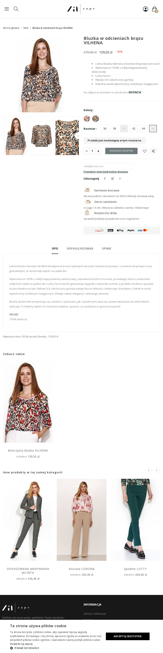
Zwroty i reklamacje (95, 613)
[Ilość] (92, 151)
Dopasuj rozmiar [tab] (80, 248)
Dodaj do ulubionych (145, 151)
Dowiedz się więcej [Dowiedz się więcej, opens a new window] (21, 644)
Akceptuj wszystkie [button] (128, 636)
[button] (56, 648)
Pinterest (120, 179)
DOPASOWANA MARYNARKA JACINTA (28, 571)
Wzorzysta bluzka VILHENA (28, 450)
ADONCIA (135, 92)
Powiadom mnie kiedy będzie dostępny (106, 171)
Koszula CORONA (82, 569)
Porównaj (153, 151)
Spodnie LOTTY (135, 569)
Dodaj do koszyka (121, 150)
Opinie (106, 248)
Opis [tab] (55, 248)
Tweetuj (112, 179)
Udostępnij (105, 179)
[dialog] (81, 636)
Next (78, 135)
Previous (4, 135)
